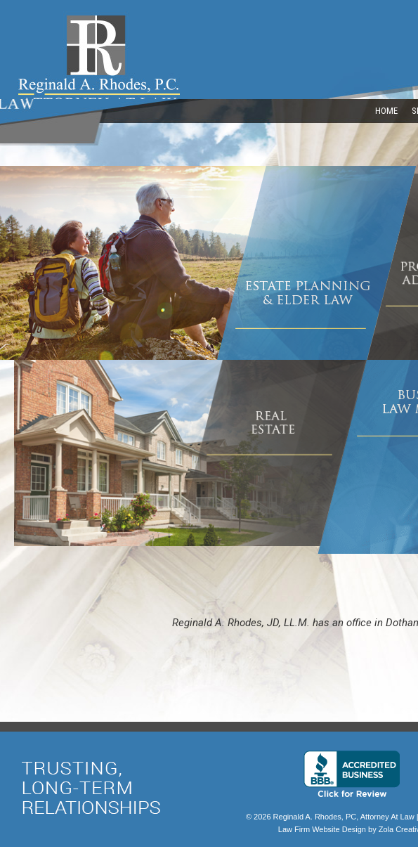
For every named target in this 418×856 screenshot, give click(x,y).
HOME (386, 110)
